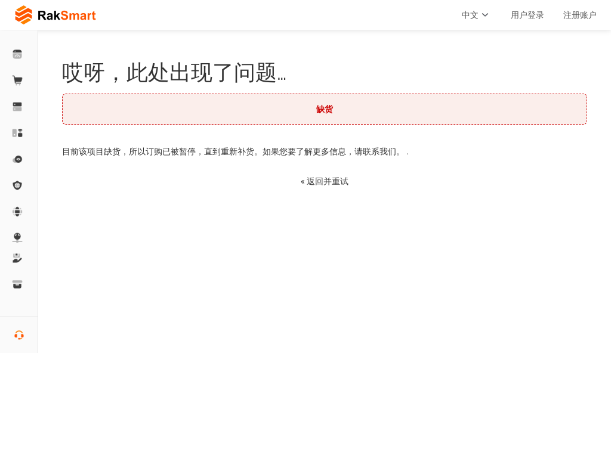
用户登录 (527, 15)
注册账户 (580, 15)
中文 (477, 14)
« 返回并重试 (324, 181)
